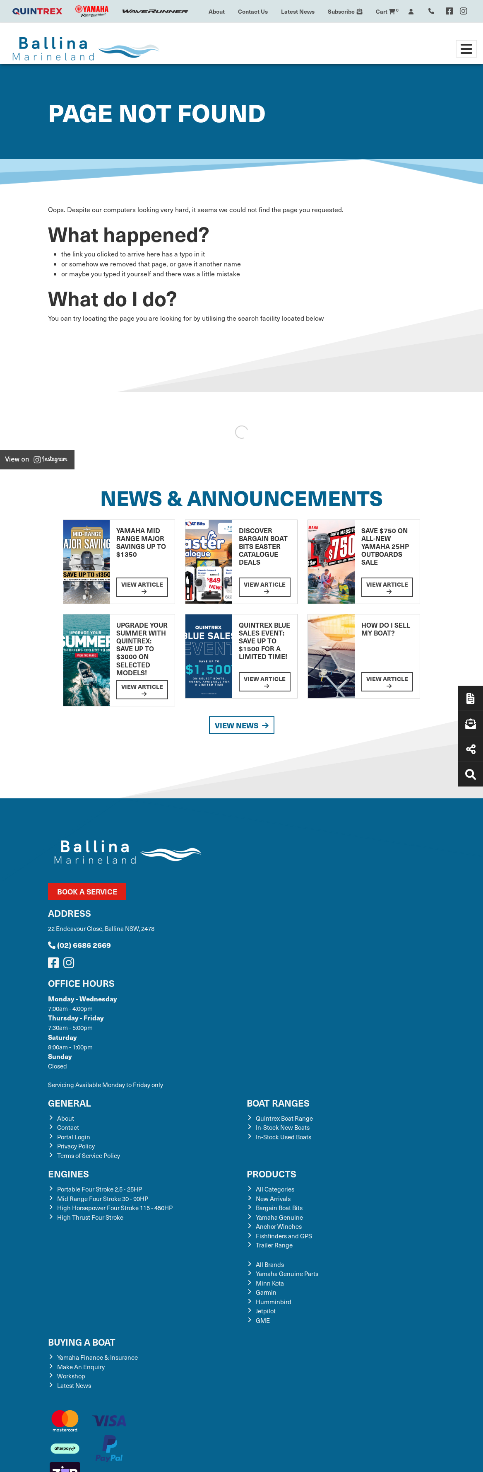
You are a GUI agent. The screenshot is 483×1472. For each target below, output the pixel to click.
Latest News (298, 11)
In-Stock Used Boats (283, 1137)
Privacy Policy (76, 1146)
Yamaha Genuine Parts (287, 1273)
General (69, 1102)
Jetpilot (266, 1311)
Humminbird (273, 1302)
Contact (68, 1127)
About (217, 11)
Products (271, 1173)
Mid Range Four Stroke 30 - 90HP (102, 1198)
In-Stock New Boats (283, 1127)
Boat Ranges (278, 1102)
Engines (68, 1173)
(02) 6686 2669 (79, 945)
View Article (142, 587)
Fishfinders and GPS (284, 1236)
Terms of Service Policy (88, 1155)
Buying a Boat (81, 1341)
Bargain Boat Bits (279, 1208)
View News (242, 725)
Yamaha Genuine (279, 1217)
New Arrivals (273, 1198)
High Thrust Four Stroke (90, 1217)
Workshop (71, 1376)
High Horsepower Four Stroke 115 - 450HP (115, 1208)
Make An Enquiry (81, 1367)
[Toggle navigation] (466, 49)
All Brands (270, 1264)
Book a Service (87, 891)
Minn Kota (270, 1283)
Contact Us (253, 11)
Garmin (266, 1292)
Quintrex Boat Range (284, 1118)
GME (263, 1320)
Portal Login (73, 1137)
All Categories (275, 1189)
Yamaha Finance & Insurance (97, 1357)
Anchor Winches (279, 1226)
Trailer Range (274, 1245)
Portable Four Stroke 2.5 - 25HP (99, 1189)
